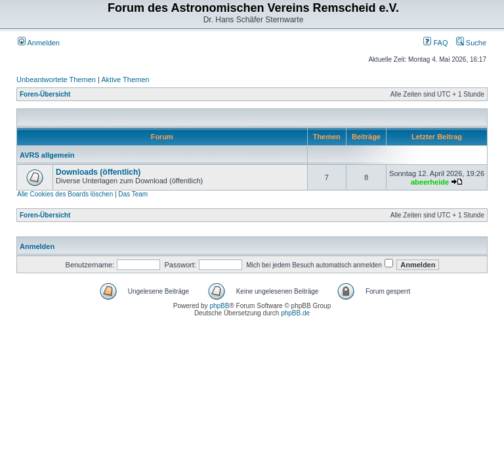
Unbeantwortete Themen (56, 79)
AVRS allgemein (47, 155)
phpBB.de (295, 313)
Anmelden (39, 43)
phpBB (219, 305)
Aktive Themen (125, 79)
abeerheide (430, 182)
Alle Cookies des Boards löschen (65, 194)
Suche (471, 43)
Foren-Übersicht (45, 94)
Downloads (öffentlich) (98, 172)
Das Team (133, 194)
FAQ (435, 43)
